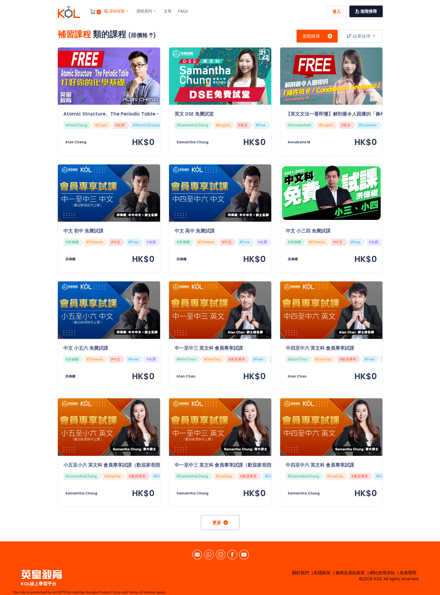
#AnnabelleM (299, 125)
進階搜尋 (317, 36)
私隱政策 (322, 572)
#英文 (243, 125)
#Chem (101, 125)
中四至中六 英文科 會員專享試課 (320, 348)
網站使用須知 (382, 572)
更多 (220, 522)
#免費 (151, 242)
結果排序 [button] (359, 36)
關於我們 (300, 572)
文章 (167, 11)
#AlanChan (186, 359)
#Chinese (94, 242)
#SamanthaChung (192, 125)
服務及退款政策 (350, 572)
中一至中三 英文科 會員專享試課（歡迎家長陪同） (228, 465)
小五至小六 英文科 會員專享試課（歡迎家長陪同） (116, 465)
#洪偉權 (72, 242)
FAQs (183, 11)
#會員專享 (236, 359)
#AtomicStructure (148, 125)
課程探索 (116, 11)
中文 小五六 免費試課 (85, 348)
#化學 (120, 125)
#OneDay (212, 359)
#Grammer (368, 125)
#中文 (115, 242)
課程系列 (145, 11)
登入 (336, 11)
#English (223, 125)
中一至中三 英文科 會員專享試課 (209, 348)
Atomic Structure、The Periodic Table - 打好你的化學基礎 (130, 114)
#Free (261, 125)
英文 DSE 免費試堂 (194, 114)
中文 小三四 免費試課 (308, 231)
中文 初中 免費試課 (83, 231)
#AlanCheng (76, 125)
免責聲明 (408, 572)
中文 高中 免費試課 (195, 231)
